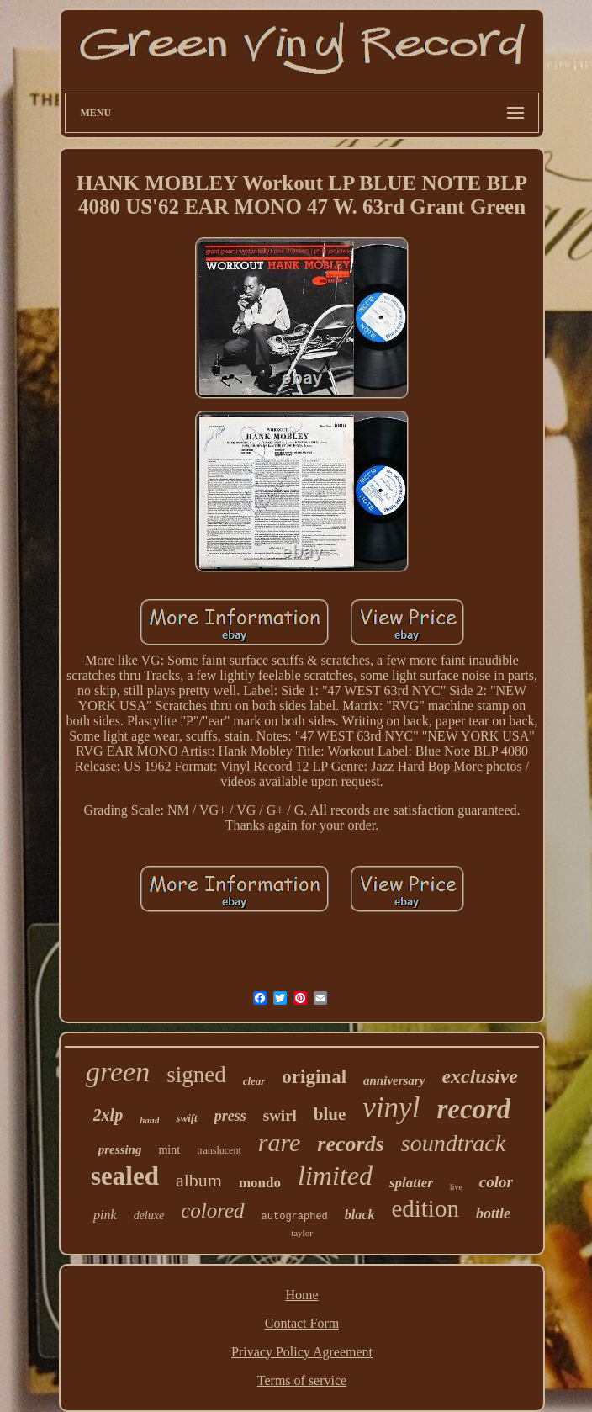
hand (149, 1120)
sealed (125, 1176)
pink (105, 1215)
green (118, 1071)
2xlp (108, 1115)
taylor (302, 1233)
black (360, 1215)
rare (279, 1142)
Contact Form (302, 1323)
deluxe (149, 1215)
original (314, 1076)
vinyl (391, 1107)
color (496, 1182)
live (456, 1187)
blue (330, 1114)
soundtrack (453, 1143)
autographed (295, 1217)
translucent (219, 1150)
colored (212, 1210)
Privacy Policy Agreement (302, 1352)
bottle (493, 1213)
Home (301, 1294)
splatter (411, 1183)
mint (169, 1150)
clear (254, 1081)
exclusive (479, 1076)
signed (196, 1074)
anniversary (394, 1080)
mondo (260, 1183)
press (230, 1115)
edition (425, 1208)
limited (335, 1175)
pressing (120, 1149)
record (473, 1109)
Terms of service (301, 1380)
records (350, 1144)
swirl (280, 1115)
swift (186, 1118)
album (199, 1180)
